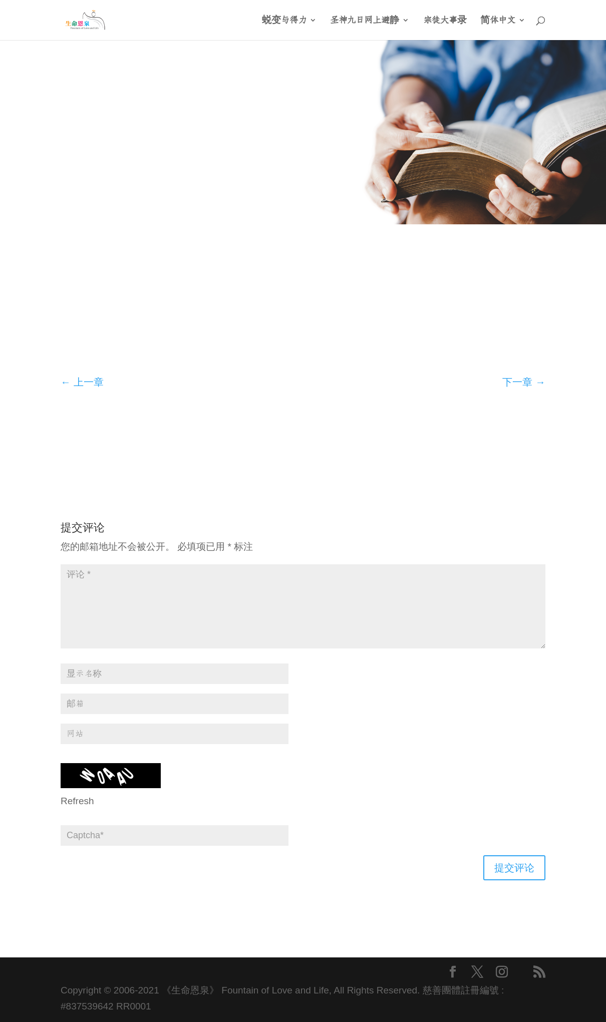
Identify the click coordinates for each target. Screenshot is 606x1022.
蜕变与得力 (284, 21)
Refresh (77, 801)
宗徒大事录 (445, 21)
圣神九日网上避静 (364, 21)
